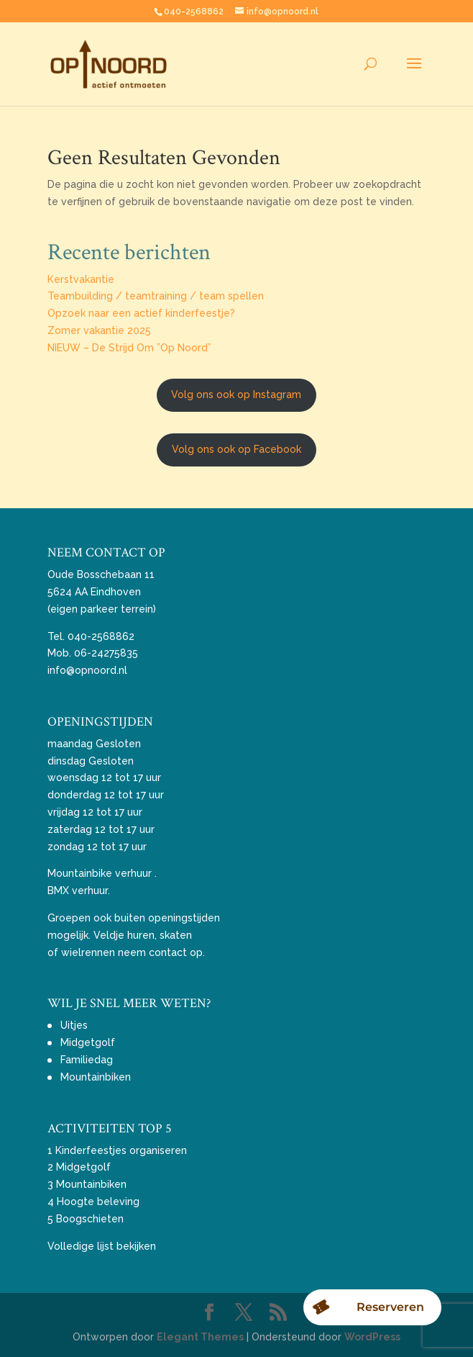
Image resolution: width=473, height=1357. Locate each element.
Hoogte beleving (98, 1201)
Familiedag (86, 1059)
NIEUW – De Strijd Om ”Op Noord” (129, 347)
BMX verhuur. (78, 890)
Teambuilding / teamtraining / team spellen (155, 296)
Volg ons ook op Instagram (236, 394)
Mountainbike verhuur (99, 873)
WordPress (372, 1337)
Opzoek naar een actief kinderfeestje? (141, 313)
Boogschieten (90, 1219)
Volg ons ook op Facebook (236, 449)
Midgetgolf (87, 1042)
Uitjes (74, 1025)
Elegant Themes (200, 1337)
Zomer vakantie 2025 (99, 330)
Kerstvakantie (80, 279)
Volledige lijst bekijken (101, 1246)
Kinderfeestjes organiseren (121, 1150)
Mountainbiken (95, 1077)
